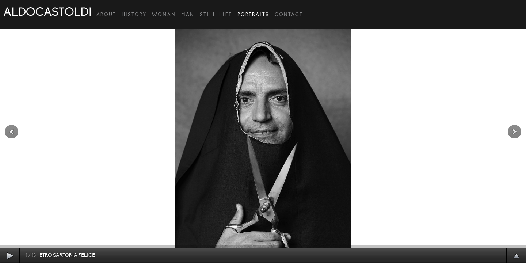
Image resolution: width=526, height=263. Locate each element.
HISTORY (134, 15)
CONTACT (289, 15)
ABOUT (106, 15)
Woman (164, 15)
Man (187, 15)
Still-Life (216, 15)
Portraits (253, 15)
